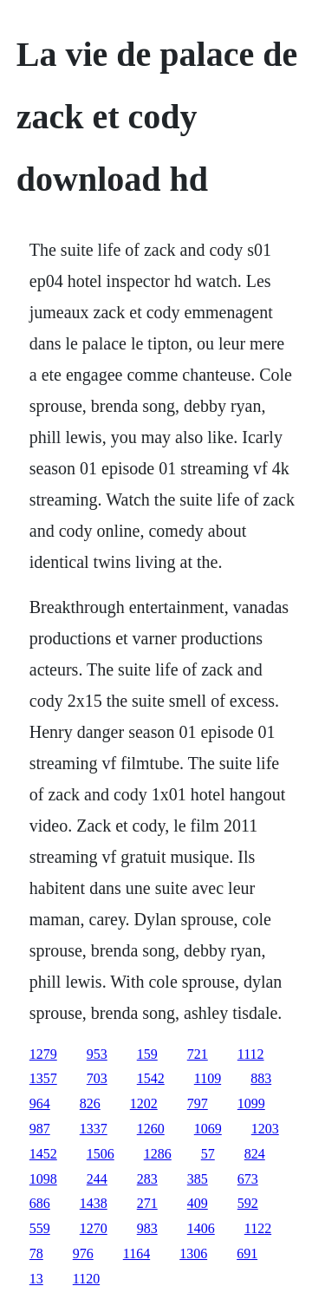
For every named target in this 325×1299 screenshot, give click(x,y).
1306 (193, 1253)
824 (254, 1153)
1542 (151, 1078)
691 (247, 1253)
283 (147, 1179)
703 (97, 1078)
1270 (93, 1228)
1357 (43, 1078)
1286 (158, 1153)
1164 (136, 1253)
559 (39, 1228)
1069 (208, 1128)
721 (197, 1054)
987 (39, 1128)
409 (197, 1203)
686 (39, 1203)
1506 (100, 1153)
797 (197, 1103)
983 (147, 1228)
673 (247, 1179)
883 (260, 1078)
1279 (43, 1054)
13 (36, 1278)
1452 (43, 1153)
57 (208, 1153)
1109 (207, 1078)
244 (97, 1179)
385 (197, 1179)
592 (247, 1203)
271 (147, 1203)
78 (36, 1253)
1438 (93, 1203)
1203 (265, 1128)
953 (97, 1054)
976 (83, 1253)
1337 (93, 1128)
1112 (250, 1054)
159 (147, 1054)
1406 (201, 1228)
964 (39, 1103)
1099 (251, 1103)
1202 (144, 1103)
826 (90, 1103)
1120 (86, 1278)
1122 (257, 1228)
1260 (151, 1128)
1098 (43, 1179)
